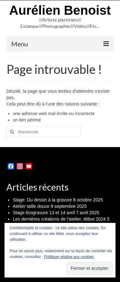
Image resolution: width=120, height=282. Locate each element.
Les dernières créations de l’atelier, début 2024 (59, 219)
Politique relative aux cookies (69, 257)
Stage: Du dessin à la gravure (42, 199)
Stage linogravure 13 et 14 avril (44, 212)
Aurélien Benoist (60, 10)
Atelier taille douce (31, 206)
